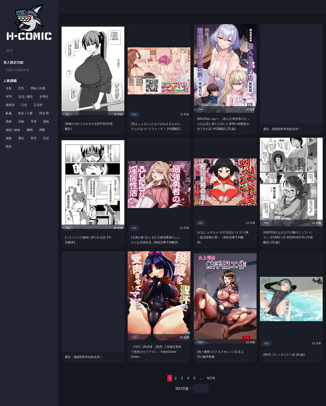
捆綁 (30, 129)
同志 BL (44, 113)
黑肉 (9, 121)
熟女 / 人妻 (25, 113)
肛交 (46, 138)
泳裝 (21, 121)
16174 (217, 378)
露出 (21, 138)
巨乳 (21, 88)
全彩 (9, 88)
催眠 (9, 138)
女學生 (44, 96)
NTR (9, 96)
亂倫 (9, 113)
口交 (24, 104)
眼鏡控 (10, 104)
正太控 (38, 104)
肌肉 (46, 121)
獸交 (9, 146)
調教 (42, 129)
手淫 (34, 121)
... (207, 378)
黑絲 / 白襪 (38, 88)
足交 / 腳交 (26, 96)
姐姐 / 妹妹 (13, 129)
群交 (34, 138)
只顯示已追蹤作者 (17, 70)
